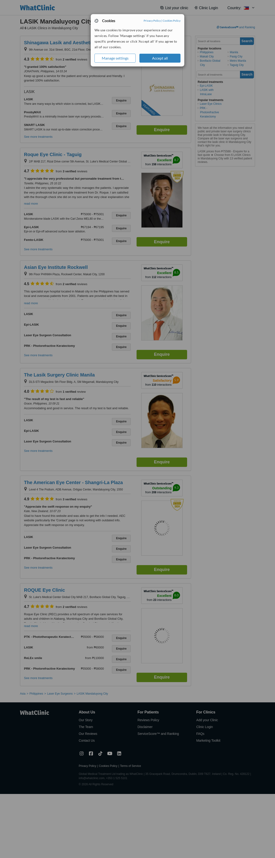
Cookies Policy (172, 20)
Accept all (160, 58)
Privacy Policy (152, 20)
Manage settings (115, 58)
